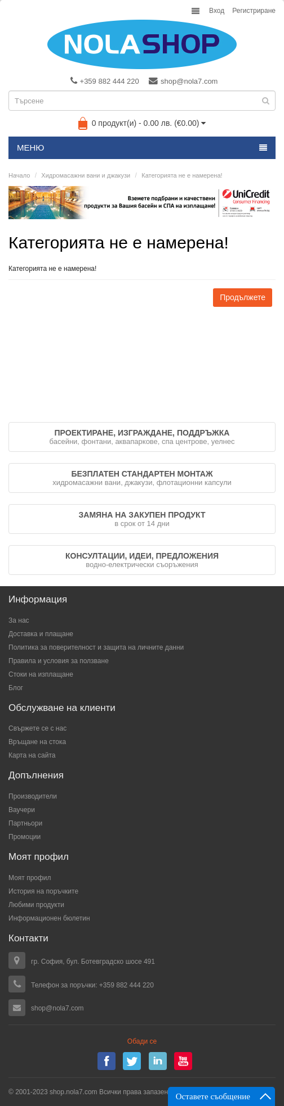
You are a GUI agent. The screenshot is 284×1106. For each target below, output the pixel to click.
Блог (15, 688)
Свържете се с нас (37, 728)
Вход (216, 11)
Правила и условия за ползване (58, 661)
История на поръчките (43, 891)
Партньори (25, 823)
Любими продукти (36, 905)
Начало (19, 175)
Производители (32, 796)
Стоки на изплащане (40, 674)
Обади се (142, 1041)
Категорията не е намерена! (181, 175)
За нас (18, 620)
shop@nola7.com (183, 80)
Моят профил (29, 878)
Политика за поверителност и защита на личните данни (96, 647)
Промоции (24, 837)
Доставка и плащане (40, 634)
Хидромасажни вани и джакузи (85, 175)
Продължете (242, 297)
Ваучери (21, 810)
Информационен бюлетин (49, 918)
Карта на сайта (32, 755)
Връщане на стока (37, 742)
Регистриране (254, 11)
